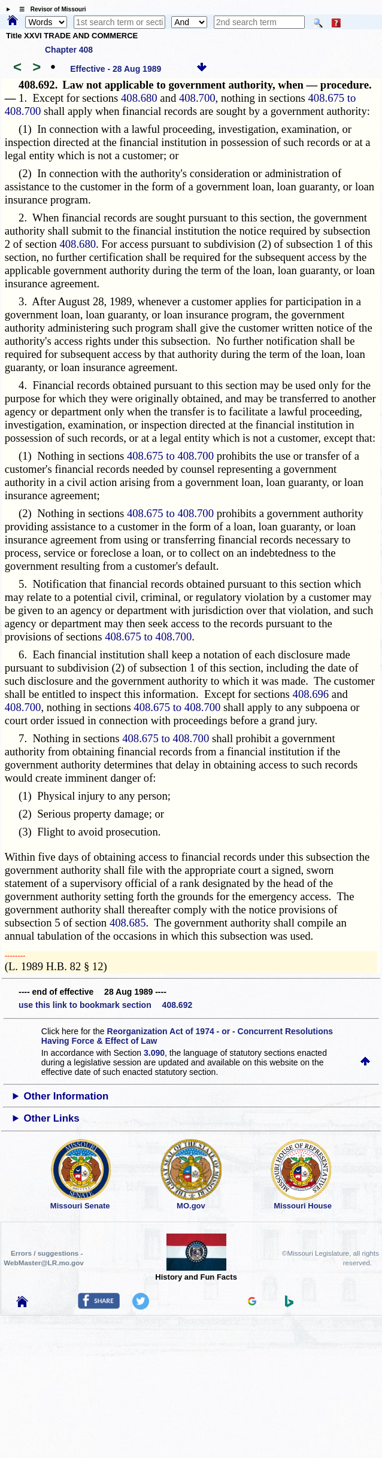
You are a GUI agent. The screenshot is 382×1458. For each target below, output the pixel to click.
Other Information (65, 1096)
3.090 (154, 1053)
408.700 (197, 98)
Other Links (51, 1118)
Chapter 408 (69, 49)
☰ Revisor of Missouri (49, 9)
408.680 (139, 98)
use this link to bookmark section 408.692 (105, 1005)
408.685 (128, 922)
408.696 (311, 694)
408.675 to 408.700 (170, 455)
